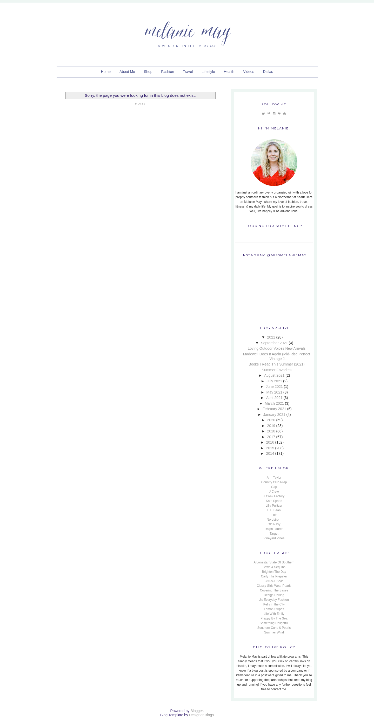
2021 (271, 337)
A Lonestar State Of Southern (274, 562)
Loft (274, 515)
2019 (271, 426)
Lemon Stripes (274, 609)
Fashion (167, 72)
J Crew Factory (274, 496)
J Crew (274, 491)
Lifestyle (208, 72)
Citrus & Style (274, 581)
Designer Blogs (201, 715)
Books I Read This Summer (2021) (276, 364)
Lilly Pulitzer (274, 505)
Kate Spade (274, 501)
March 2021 (274, 403)
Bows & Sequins (274, 567)
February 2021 (274, 409)
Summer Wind (274, 632)
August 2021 (274, 375)
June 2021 (274, 386)
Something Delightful (274, 623)
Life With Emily (274, 614)
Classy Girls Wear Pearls (274, 586)
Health (229, 72)
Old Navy (274, 524)
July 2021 (274, 381)
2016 (270, 442)
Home (106, 72)
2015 (270, 448)
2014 (270, 453)
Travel (188, 72)
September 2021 (274, 343)
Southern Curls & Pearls (274, 628)
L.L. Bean (273, 510)
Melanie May (187, 30)
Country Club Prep (274, 482)
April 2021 (274, 398)
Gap (274, 487)
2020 (271, 420)
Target (274, 533)
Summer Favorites (276, 370)
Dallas (268, 72)
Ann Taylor (274, 477)
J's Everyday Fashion (274, 600)
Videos (248, 72)
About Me (127, 72)
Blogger (196, 711)
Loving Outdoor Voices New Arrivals (277, 348)
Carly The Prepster (274, 576)
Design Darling (274, 595)
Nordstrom (274, 519)
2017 (271, 437)
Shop (148, 72)
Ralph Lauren (274, 529)
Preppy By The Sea (274, 618)
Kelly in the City (274, 604)
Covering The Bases (274, 590)
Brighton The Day (274, 572)
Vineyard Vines (274, 538)
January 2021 (274, 414)
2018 (271, 431)
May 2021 (274, 392)
